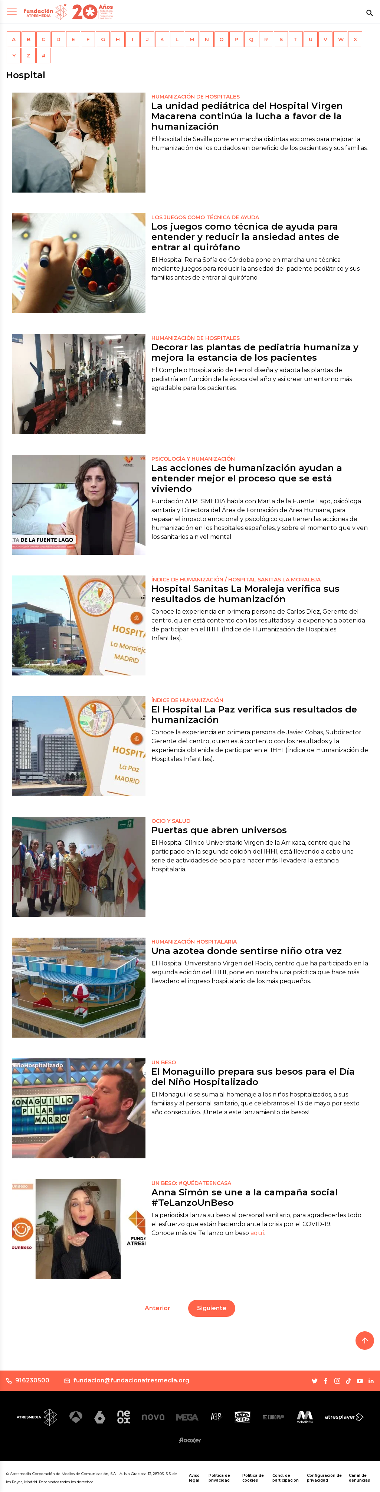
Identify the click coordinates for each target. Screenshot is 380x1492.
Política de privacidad (219, 1478)
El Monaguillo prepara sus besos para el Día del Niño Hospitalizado (253, 1076)
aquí (257, 1232)
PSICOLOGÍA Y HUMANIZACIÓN (193, 458)
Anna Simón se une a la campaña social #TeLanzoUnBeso (244, 1197)
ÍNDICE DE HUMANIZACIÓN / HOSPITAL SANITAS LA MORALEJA (236, 579)
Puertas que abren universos (219, 830)
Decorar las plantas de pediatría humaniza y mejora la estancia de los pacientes (254, 352)
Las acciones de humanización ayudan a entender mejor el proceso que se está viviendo (246, 478)
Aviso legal (194, 1478)
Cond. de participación (285, 1478)
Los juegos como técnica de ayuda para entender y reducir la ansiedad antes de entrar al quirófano (245, 237)
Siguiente (211, 1308)
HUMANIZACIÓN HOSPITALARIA (194, 941)
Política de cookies (253, 1478)
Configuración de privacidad (324, 1478)
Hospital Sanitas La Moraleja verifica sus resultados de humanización (245, 593)
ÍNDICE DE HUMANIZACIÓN (187, 700)
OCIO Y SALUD (170, 821)
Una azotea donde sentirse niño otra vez (246, 950)
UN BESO (163, 1062)
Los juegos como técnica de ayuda (205, 217)
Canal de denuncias (359, 1478)
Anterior (157, 1308)
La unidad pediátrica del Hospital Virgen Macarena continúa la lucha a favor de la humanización (247, 116)
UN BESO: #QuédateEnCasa (191, 1183)
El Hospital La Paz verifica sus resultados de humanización (254, 714)
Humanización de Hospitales (195, 96)
